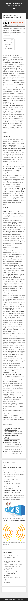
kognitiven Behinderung (9, 70)
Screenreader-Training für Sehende (12, 492)
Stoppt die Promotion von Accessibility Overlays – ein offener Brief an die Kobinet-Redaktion (13, 566)
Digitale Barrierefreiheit (14, 4)
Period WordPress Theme (10, 599)
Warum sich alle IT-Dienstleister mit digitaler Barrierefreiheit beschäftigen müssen (12, 579)
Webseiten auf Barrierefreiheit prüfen (12, 490)
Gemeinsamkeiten (9, 42)
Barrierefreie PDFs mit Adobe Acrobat (13, 483)
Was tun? (7, 46)
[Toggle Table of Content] (11, 40)
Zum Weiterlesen (8, 48)
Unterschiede (8, 44)
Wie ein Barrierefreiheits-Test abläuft (12, 561)
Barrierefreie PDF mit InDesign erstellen (13, 485)
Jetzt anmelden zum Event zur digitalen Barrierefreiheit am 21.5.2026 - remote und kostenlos (12, 464)
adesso (17, 499)
